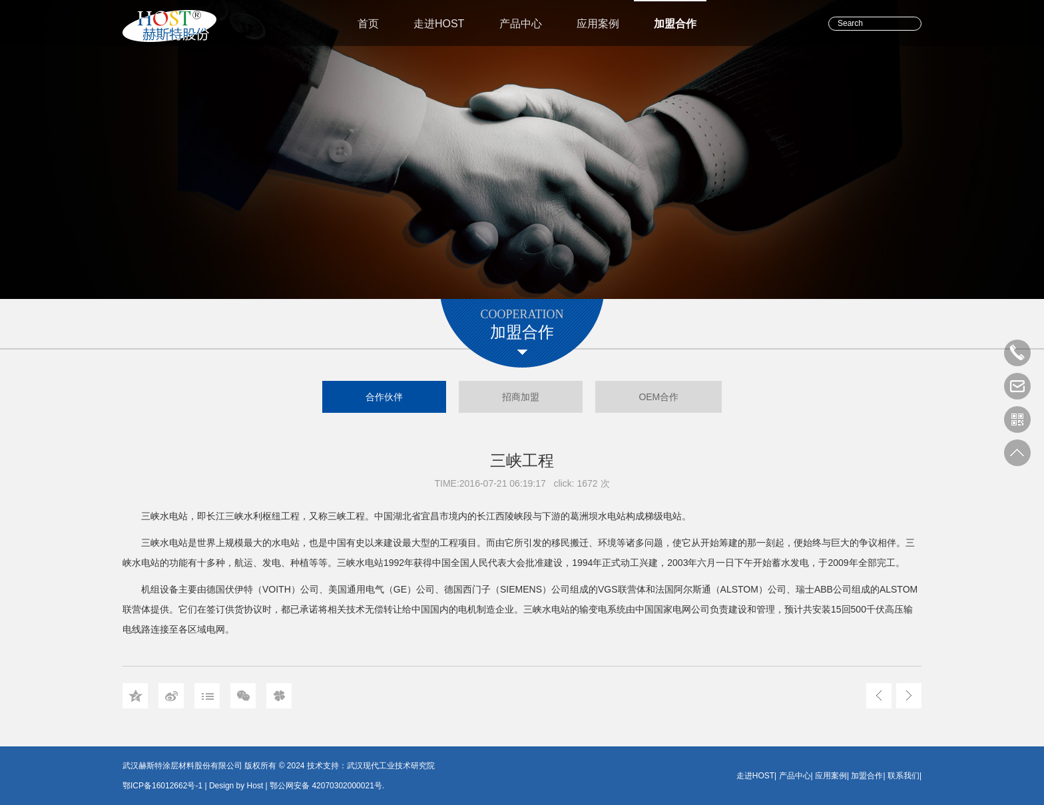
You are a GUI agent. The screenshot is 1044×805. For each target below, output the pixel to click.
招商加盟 (520, 397)
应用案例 (598, 23)
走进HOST (438, 23)
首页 (368, 23)
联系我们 (903, 775)
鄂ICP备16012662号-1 (162, 785)
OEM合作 (658, 397)
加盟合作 (675, 23)
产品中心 (520, 23)
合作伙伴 (384, 397)
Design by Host (236, 785)
